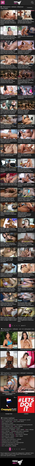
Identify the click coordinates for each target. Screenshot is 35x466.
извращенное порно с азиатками (20, 431)
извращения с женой (24, 419)
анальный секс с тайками (8, 429)
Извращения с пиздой (7, 423)
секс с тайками (19, 426)
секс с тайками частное (8, 434)
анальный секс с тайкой (8, 436)
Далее (23, 325)
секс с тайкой (19, 436)
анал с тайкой (20, 429)
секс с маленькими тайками (9, 445)
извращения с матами (7, 432)
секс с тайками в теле (7, 426)
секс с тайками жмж (7, 421)
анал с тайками (6, 431)
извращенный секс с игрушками (10, 440)
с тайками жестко (19, 432)
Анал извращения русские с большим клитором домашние (17, 424)
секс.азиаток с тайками (22, 434)
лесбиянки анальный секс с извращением (13, 442)
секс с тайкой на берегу (8, 437)
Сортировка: (30, 7)
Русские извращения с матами (10, 419)
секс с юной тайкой (19, 421)
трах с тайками (30, 429)
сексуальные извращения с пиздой (11, 428)
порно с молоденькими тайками (10, 444)
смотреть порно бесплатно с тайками (11, 439)
